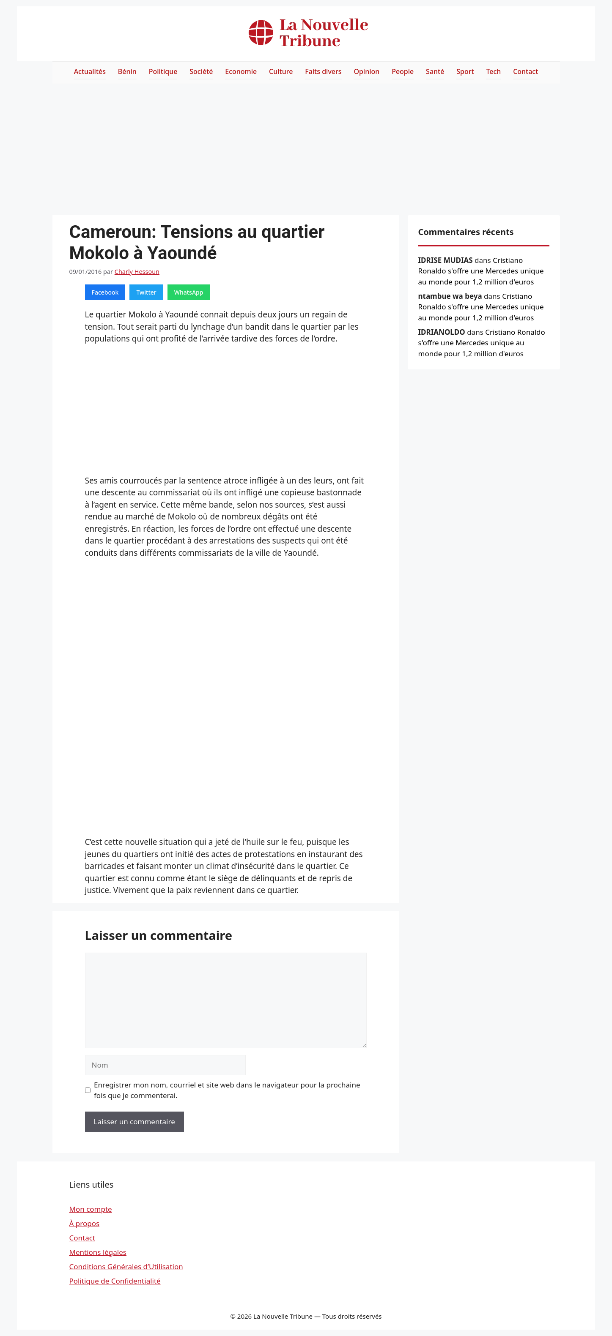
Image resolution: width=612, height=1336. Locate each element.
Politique (163, 71)
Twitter (146, 292)
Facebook (105, 292)
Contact (525, 71)
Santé (435, 71)
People (403, 71)
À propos (84, 1223)
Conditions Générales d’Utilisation (126, 1266)
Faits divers (323, 71)
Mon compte (90, 1209)
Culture (281, 71)
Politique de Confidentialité (115, 1281)
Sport (465, 71)
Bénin (127, 71)
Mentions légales (97, 1252)
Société (201, 71)
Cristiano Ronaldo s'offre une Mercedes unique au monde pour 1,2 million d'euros (481, 271)
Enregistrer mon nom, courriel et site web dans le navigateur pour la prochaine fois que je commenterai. (227, 1090)
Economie (241, 71)
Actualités (90, 71)
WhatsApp (188, 292)
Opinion (366, 71)
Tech (493, 71)
